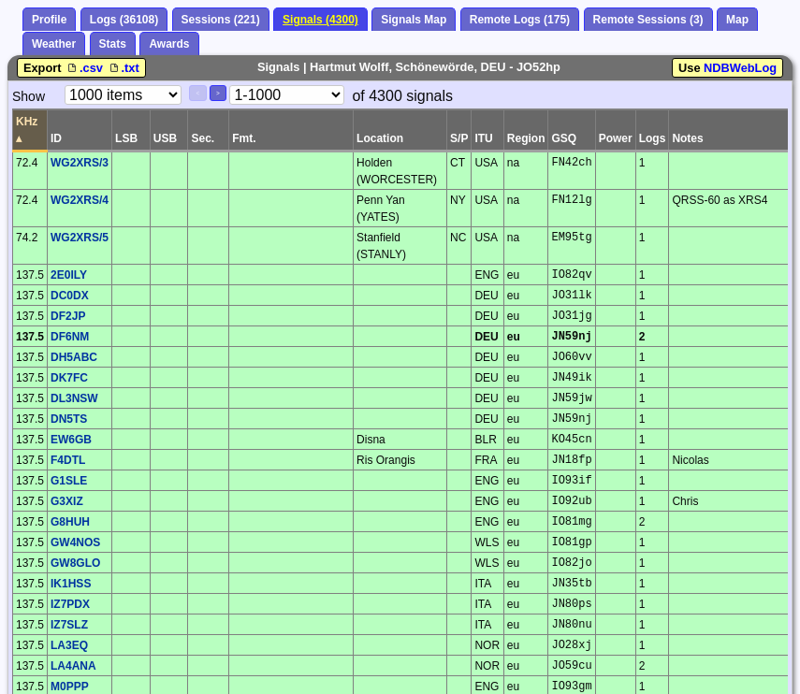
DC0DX (70, 295)
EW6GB (71, 439)
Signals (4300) (320, 19)
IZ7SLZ (69, 624)
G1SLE (69, 480)
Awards (169, 44)
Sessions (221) (221, 19)
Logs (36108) (124, 19)
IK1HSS (71, 583)
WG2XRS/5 (80, 237)
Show (28, 96)
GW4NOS (75, 542)
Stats (112, 44)
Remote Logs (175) (520, 19)
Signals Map (413, 19)
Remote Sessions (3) (648, 19)
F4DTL (68, 460)
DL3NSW (74, 398)
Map (737, 19)
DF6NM (70, 336)
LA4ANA (73, 665)
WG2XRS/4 (80, 200)
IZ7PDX (70, 604)
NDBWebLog (740, 68)
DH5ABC (74, 357)
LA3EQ (69, 645)
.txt (123, 68)
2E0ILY (69, 275)
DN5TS (69, 419)
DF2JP (68, 316)
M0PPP (70, 686)
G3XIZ (67, 501)
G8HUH (70, 521)
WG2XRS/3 (80, 162)
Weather (54, 44)
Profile (49, 19)
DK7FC (69, 377)
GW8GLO (75, 563)
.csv (85, 68)
